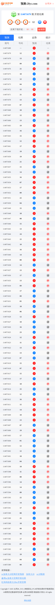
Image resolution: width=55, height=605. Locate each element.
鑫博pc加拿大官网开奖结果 (13, 578)
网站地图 (27, 600)
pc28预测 (41, 574)
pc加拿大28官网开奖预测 (12, 574)
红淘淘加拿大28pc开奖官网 (13, 582)
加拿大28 (30, 574)
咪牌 (41, 29)
